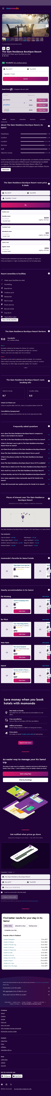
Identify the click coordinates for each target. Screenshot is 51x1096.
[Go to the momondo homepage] (12, 8)
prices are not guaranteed (42, 982)
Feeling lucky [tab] (33, 926)
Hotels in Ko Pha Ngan (10, 966)
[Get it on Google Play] (6, 1076)
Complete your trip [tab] (10, 930)
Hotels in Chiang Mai (10, 950)
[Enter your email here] (27, 887)
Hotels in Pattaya (9, 942)
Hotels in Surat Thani (39, 1002)
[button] (3, 8)
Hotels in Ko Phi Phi (9, 958)
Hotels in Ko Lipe (9, 963)
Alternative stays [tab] (20, 926)
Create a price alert (27, 734)
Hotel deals (8, 1002)
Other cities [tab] (8, 926)
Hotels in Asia (16, 1002)
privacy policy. (34, 901)
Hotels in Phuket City (10, 944)
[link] (22, 611)
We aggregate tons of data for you (26, 991)
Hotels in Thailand (26, 1002)
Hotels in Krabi (8, 952)
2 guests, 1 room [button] (9, 74)
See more (45, 596)
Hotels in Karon (8, 960)
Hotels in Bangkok (9, 939)
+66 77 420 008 (7, 60)
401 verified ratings (20, 63)
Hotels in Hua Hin (9, 955)
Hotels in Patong (9, 947)
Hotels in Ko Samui (14, 1003)
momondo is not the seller (26, 988)
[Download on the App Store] (17, 1076)
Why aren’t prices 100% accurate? (26, 995)
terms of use (25, 901)
